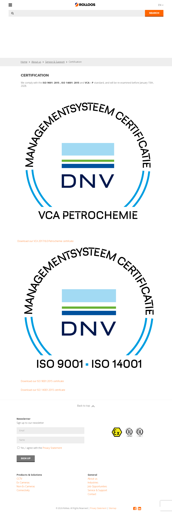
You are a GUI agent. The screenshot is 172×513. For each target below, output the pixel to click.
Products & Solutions (29, 474)
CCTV (19, 478)
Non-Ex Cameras (26, 486)
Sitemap (112, 508)
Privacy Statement (52, 447)
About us (36, 61)
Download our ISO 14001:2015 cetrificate (43, 389)
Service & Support (55, 61)
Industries (93, 482)
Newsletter (23, 418)
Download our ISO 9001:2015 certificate (42, 381)
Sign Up (26, 458)
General (92, 474)
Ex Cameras (23, 482)
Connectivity (23, 490)
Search (154, 12)
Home (24, 61)
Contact (92, 494)
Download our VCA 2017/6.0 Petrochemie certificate (45, 241)
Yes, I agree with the (41, 447)
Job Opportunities (97, 486)
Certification (75, 61)
